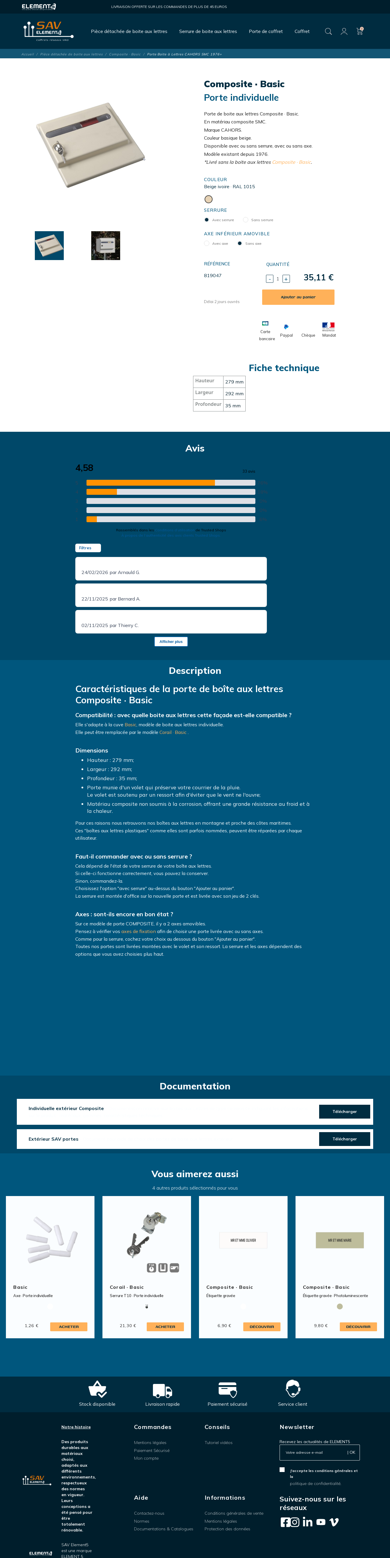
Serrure (215, 210)
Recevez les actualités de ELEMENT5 (315, 1441)
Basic (130, 724)
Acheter (69, 1326)
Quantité (277, 264)
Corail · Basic (173, 732)
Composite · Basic (291, 162)
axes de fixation (138, 931)
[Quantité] (278, 278)
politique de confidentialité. (315, 1483)
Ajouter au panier (298, 297)
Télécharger (344, 1111)
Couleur (215, 179)
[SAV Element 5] (48, 31)
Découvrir (262, 1326)
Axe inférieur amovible (237, 233)
